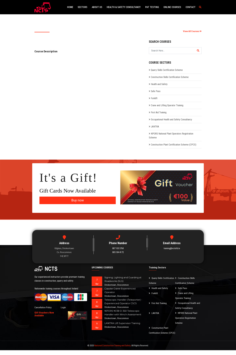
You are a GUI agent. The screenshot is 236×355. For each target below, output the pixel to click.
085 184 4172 (118, 252)
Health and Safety (159, 84)
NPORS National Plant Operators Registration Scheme (187, 318)
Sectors (87, 7)
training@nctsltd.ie (172, 248)
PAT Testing (154, 7)
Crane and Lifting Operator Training (167, 105)
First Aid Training (158, 112)
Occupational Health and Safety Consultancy (171, 119)
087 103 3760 (118, 248)
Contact (191, 7)
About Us (101, 7)
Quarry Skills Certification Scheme (167, 70)
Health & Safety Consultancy (127, 7)
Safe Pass (155, 91)
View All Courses (192, 31)
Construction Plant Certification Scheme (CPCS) (173, 144)
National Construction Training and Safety (112, 350)
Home (76, 7)
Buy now (77, 200)
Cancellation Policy (43, 307)
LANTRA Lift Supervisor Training (122, 323)
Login (63, 307)
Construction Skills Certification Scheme (170, 77)
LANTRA (155, 126)
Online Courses (173, 7)
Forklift (154, 98)
